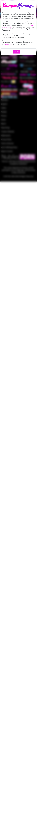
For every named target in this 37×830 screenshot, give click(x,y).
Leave (33, 52)
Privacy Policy (8, 44)
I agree (16, 52)
